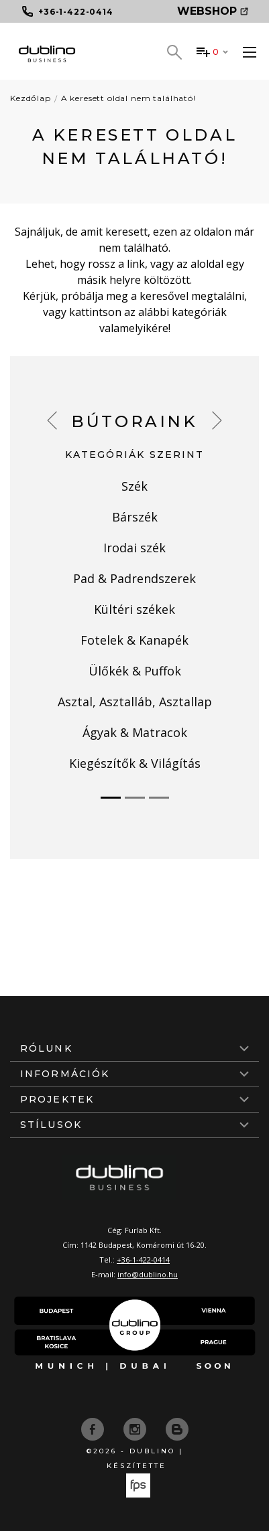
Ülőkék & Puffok (135, 671)
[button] (52, 420)
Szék (134, 486)
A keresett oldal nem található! (128, 98)
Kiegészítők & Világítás (135, 763)
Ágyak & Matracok (135, 732)
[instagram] (136, 1428)
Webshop (212, 11)
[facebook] (94, 1428)
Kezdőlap (30, 98)
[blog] (177, 1428)
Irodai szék (134, 548)
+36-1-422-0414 (143, 1260)
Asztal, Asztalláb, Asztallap (135, 702)
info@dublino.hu (147, 1274)
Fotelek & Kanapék (134, 640)
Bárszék (135, 517)
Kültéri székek (134, 609)
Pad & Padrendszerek (134, 578)
